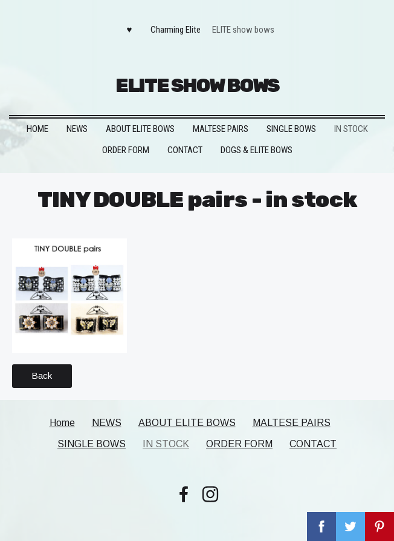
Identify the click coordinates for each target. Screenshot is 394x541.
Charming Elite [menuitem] (175, 29)
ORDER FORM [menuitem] (125, 150)
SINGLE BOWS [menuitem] (291, 128)
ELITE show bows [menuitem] (243, 29)
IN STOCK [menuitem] (351, 128)
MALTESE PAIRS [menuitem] (220, 128)
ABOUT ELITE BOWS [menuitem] (140, 128)
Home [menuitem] (37, 128)
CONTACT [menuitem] (184, 150)
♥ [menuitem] (129, 29)
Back (41, 375)
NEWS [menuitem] (77, 128)
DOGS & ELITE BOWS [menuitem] (256, 150)
